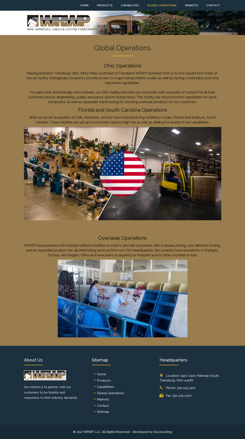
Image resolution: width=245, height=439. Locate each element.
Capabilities (130, 5)
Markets (191, 5)
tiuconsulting (163, 432)
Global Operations (162, 5)
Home (85, 5)
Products (105, 5)
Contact (213, 5)
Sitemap (103, 412)
